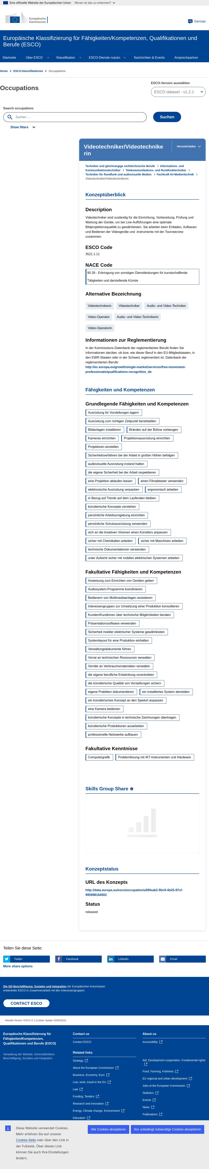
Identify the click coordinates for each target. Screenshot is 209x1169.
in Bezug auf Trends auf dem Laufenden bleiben (122, 498)
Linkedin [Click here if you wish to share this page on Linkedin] (123, 959)
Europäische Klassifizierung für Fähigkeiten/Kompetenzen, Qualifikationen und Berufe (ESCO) (29, 1038)
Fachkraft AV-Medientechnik (175, 174)
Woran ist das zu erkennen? (95, 2)
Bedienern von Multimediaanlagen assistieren (120, 597)
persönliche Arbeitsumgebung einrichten (116, 515)
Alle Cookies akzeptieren (108, 1129)
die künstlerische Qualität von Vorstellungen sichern (124, 683)
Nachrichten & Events (149, 57)
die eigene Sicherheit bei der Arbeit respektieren (122, 472)
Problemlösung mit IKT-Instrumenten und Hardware (154, 757)
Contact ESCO (82, 1042)
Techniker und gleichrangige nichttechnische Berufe (120, 166)
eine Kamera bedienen (104, 709)
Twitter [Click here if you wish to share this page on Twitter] (18, 959)
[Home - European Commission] (27, 18)
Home (4, 71)
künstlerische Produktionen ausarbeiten (116, 726)
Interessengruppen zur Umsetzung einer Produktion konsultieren (133, 606)
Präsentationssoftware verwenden (112, 623)
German (197, 21)
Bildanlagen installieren (104, 429)
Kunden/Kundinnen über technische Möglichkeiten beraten (129, 615)
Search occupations (18, 108)
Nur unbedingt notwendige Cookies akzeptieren (167, 1129)
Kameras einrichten (102, 438)
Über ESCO (34, 57)
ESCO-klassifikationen (28, 71)
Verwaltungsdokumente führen (109, 649)
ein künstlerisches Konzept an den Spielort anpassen (125, 700)
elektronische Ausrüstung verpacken (113, 489)
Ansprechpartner (186, 57)
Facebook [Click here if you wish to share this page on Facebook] (72, 959)
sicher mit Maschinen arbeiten (162, 541)
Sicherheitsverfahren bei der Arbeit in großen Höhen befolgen (131, 455)
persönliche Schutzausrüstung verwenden (117, 523)
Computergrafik (99, 757)
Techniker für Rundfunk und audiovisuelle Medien (119, 174)
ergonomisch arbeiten (163, 489)
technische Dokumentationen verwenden (117, 549)
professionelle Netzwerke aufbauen (113, 734)
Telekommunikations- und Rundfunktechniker (156, 170)
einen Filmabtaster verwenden (162, 481)
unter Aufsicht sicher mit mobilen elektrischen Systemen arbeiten (133, 558)
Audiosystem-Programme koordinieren (115, 589)
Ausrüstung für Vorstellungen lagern (113, 412)
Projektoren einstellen (103, 446)
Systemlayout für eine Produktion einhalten (118, 640)
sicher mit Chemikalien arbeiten (110, 541)
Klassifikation (65, 57)
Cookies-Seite (26, 1140)
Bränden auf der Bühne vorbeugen (153, 429)
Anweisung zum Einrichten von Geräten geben (121, 580)
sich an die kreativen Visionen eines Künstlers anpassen (128, 532)
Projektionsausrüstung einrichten (147, 438)
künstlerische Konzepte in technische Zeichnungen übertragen (132, 717)
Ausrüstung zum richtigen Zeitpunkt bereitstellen (122, 421)
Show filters (19, 127)
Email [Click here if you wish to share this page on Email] (173, 959)
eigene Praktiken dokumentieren (111, 691)
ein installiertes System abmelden (166, 691)
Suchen (167, 117)
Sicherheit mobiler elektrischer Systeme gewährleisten (126, 632)
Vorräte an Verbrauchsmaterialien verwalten (119, 666)
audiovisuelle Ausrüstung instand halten (116, 464)
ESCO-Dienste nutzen (104, 57)
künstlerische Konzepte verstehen (112, 506)
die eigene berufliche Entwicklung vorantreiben (121, 674)
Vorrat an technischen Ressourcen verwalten (120, 657)
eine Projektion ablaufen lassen (110, 481)
